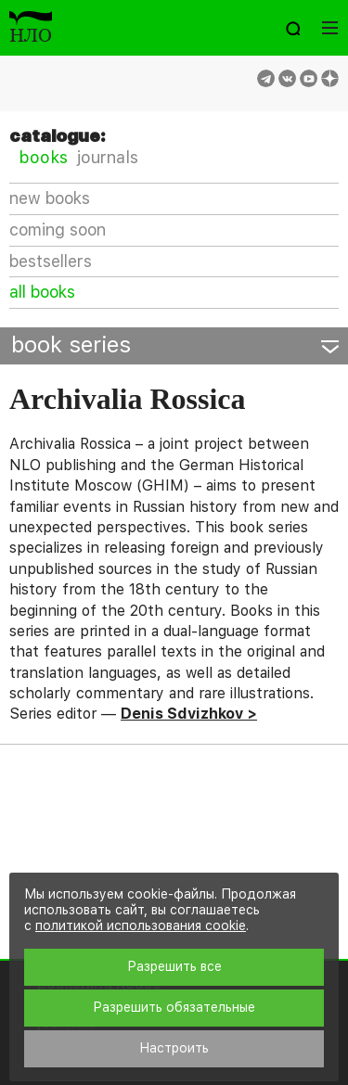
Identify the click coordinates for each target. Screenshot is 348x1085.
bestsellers (50, 261)
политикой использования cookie (140, 925)
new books (49, 198)
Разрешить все (174, 966)
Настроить (174, 1047)
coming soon (57, 229)
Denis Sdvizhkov (182, 713)
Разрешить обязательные (174, 1007)
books (43, 157)
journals (107, 157)
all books (42, 291)
